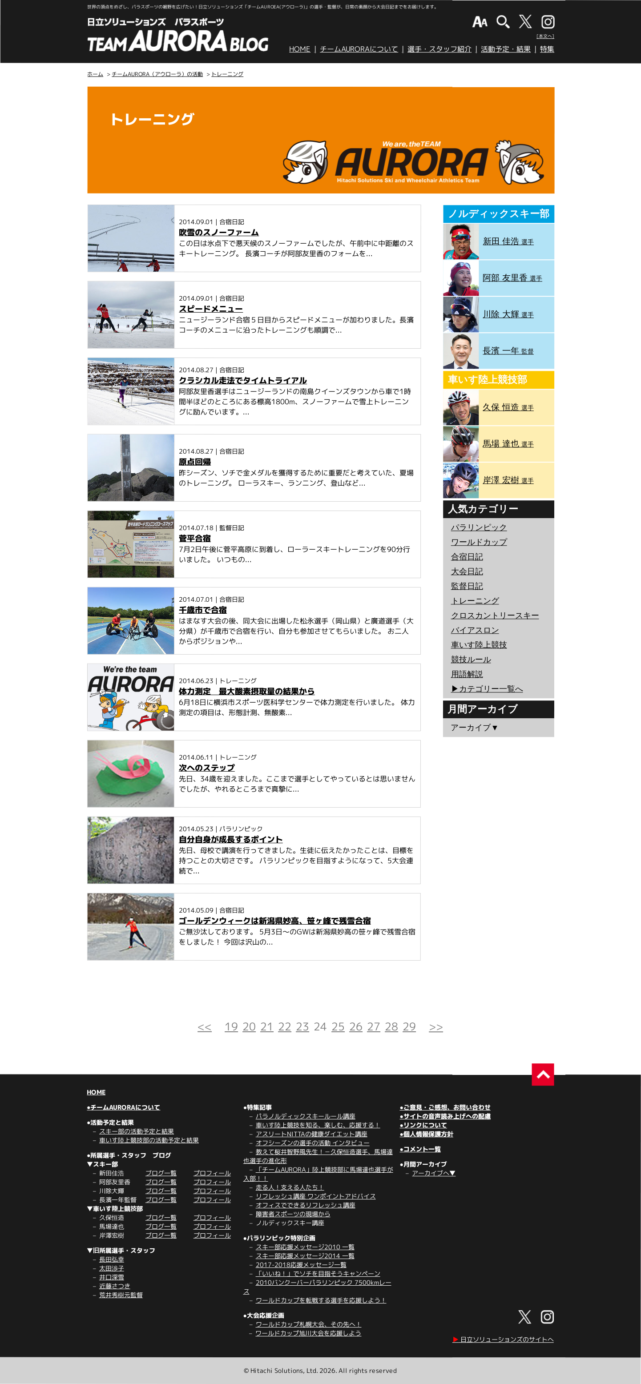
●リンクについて (423, 1125)
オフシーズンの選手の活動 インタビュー (313, 1143)
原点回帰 (195, 461)
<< (205, 1026)
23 (302, 1026)
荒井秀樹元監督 (121, 1295)
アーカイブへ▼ (434, 1173)
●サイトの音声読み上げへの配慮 (444, 1116)
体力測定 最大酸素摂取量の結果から (247, 691)
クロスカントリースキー (495, 615)
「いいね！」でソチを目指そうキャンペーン (318, 1273)
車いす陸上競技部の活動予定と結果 (149, 1140)
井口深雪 (111, 1277)
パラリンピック (479, 527)
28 (391, 1026)
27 (373, 1026)
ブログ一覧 (161, 1173)
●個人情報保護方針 (426, 1134)
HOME (299, 49)
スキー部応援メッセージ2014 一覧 (305, 1255)
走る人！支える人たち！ (290, 1187)
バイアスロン (475, 630)
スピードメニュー (211, 308)
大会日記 (467, 571)
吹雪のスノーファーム (219, 232)
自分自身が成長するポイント (231, 839)
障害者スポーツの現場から (293, 1214)
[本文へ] (545, 36)
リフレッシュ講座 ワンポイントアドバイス (316, 1196)
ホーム (95, 74)
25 (338, 1026)
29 (409, 1026)
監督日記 (467, 586)
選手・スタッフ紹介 (439, 49)
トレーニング (227, 74)
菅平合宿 (195, 538)
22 (284, 1026)
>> (436, 1026)
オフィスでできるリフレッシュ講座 (305, 1205)
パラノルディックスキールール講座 (305, 1116)
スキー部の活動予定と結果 (136, 1131)
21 (267, 1026)
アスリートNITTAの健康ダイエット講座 (311, 1134)
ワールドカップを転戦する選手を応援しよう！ (321, 1300)
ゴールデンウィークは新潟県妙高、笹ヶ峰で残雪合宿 (275, 920)
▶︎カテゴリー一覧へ (487, 688)
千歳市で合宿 (203, 610)
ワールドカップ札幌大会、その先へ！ (309, 1324)
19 (231, 1026)
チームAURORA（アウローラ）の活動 (157, 74)
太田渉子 (111, 1268)
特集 (547, 49)
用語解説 (467, 674)
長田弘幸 (111, 1259)
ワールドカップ (479, 542)
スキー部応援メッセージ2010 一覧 (305, 1247)
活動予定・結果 (506, 49)
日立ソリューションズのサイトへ (503, 1339)
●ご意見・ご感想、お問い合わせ (445, 1107)
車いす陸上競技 (479, 644)
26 (356, 1026)
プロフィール (212, 1173)
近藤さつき (114, 1286)
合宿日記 (467, 556)
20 (249, 1026)
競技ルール (471, 659)
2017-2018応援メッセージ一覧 (301, 1264)
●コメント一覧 (419, 1149)
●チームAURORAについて (123, 1107)
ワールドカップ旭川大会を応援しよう (308, 1333)
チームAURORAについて (359, 49)
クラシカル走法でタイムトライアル (243, 380)
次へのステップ (207, 767)
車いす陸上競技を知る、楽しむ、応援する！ (318, 1125)
